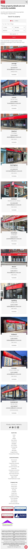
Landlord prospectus (14, 472)
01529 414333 (14, 135)
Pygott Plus (14, 461)
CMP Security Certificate (14, 503)
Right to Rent (14, 477)
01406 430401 (14, 338)
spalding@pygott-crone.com (14, 306)
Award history (14, 465)
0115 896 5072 (14, 169)
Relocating (14, 450)
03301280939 (14, 406)
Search (14, 37)
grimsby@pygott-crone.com (14, 374)
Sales (14, 436)
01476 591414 (14, 237)
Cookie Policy (14, 488)
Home (14, 435)
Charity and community (14, 463)
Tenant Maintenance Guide (14, 478)
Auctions (14, 448)
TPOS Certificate (14, 498)
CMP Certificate (14, 501)
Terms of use (14, 484)
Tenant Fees (14, 493)
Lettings (14, 438)
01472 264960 (14, 372)
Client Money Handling (14, 496)
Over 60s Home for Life (14, 466)
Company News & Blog (14, 454)
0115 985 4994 (14, 203)
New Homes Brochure (14, 473)
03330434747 (14, 67)
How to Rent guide (14, 475)
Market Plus (14, 468)
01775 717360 (14, 304)
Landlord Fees (14, 495)
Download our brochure (14, 470)
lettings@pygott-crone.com (14, 69)
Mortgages (14, 443)
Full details (14, 74)
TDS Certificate (14, 500)
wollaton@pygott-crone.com (14, 204)
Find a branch (14, 460)
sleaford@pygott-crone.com (14, 137)
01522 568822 (14, 101)
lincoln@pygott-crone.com (14, 103)
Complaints (14, 491)
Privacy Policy (14, 486)
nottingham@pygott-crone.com (14, 171)
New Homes (14, 440)
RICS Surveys (14, 445)
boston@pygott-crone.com (14, 272)
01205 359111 (14, 270)
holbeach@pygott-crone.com (14, 340)
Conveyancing (14, 447)
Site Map (14, 490)
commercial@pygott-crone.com (14, 408)
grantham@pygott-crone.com (14, 238)
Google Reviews (14, 452)
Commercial (14, 442)
